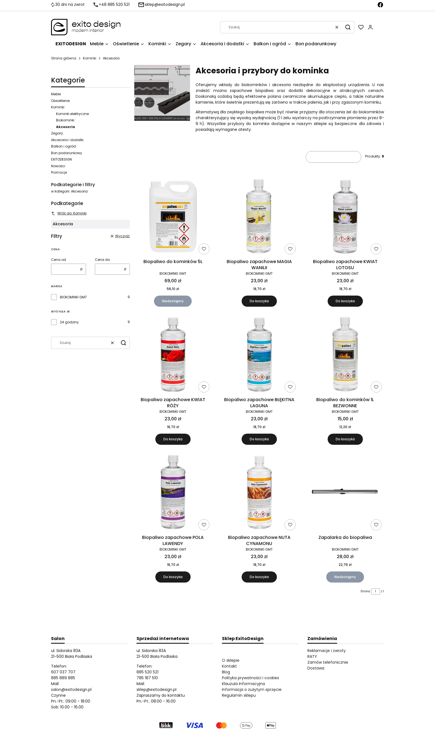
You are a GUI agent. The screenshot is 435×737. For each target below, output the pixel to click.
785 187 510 (147, 678)
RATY (312, 656)
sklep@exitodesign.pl (156, 689)
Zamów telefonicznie (327, 662)
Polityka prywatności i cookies (250, 678)
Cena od (58, 259)
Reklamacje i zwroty (326, 650)
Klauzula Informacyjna (243, 683)
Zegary (57, 133)
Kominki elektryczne (72, 113)
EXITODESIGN (61, 159)
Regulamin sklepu (239, 695)
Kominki (89, 58)
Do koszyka (259, 301)
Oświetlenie (60, 100)
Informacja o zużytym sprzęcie (252, 689)
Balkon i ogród (63, 146)
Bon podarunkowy (66, 153)
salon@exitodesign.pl (71, 689)
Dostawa (315, 668)
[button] (348, 27)
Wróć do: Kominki (69, 213)
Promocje (59, 172)
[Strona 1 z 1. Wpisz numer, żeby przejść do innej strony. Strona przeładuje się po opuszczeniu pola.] (375, 591)
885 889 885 (63, 678)
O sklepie (230, 660)
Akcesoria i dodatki (67, 140)
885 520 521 (147, 672)
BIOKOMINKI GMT (73, 297)
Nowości (58, 166)
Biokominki (65, 120)
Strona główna (63, 58)
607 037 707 (63, 672)
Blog (226, 672)
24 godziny (69, 322)
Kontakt (229, 666)
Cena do (102, 259)
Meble (56, 94)
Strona (365, 591)
